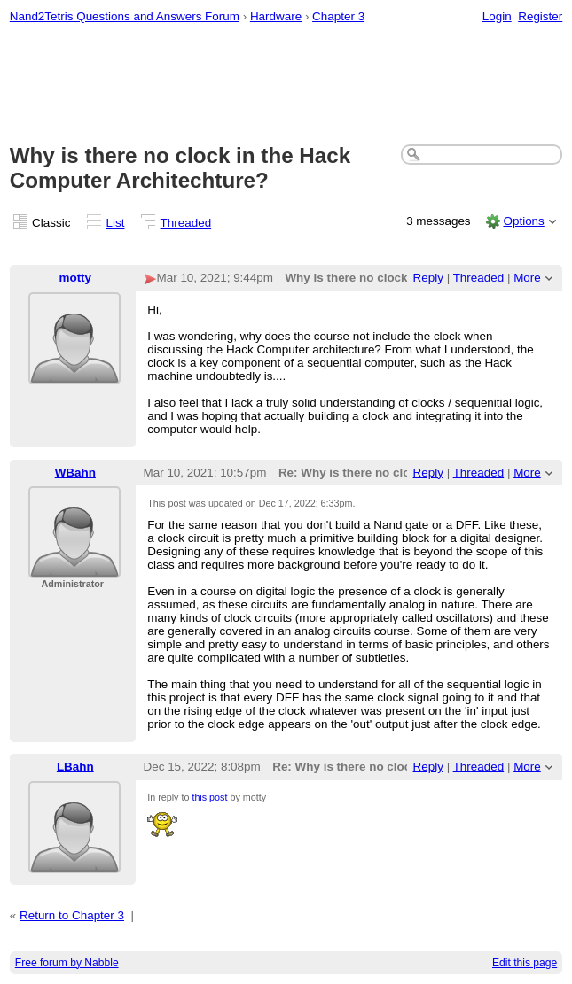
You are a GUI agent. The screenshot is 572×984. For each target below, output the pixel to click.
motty (75, 277)
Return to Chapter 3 (72, 915)
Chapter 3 (338, 16)
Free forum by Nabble (67, 963)
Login (497, 16)
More (527, 277)
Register (540, 16)
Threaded (186, 222)
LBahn (75, 766)
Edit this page (524, 963)
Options (523, 221)
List (115, 222)
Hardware (276, 16)
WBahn (75, 472)
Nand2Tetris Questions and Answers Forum (124, 16)
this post (209, 797)
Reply (428, 277)
